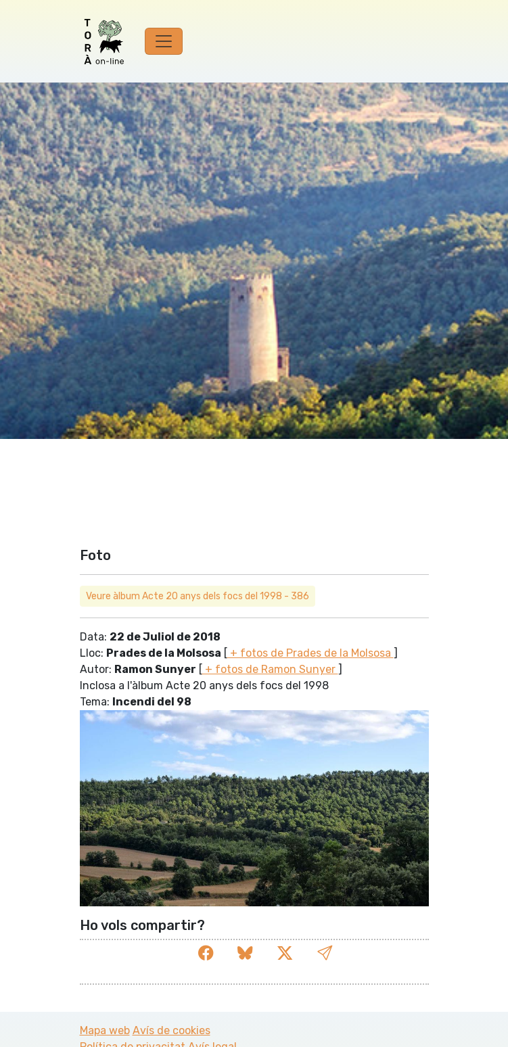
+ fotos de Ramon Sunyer (270, 669)
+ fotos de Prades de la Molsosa (310, 653)
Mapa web (105, 1030)
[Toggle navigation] (164, 41)
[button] (324, 953)
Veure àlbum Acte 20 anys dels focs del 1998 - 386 (197, 596)
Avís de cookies (171, 1030)
